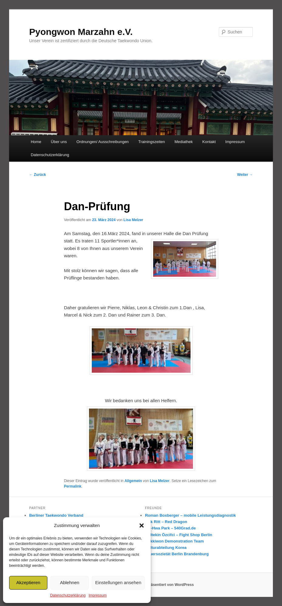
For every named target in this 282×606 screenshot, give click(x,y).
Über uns (59, 141)
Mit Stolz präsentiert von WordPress (162, 585)
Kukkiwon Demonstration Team (174, 541)
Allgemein (133, 481)
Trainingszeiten (151, 141)
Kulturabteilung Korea (166, 547)
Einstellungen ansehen (118, 582)
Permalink (72, 486)
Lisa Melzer (133, 220)
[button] (142, 525)
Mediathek (183, 141)
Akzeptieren (28, 582)
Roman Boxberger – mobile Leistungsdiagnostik (190, 515)
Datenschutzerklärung (68, 595)
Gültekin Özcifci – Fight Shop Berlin (178, 534)
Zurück (37, 175)
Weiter (245, 175)
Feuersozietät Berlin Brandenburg (176, 554)
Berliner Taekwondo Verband (56, 515)
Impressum (98, 595)
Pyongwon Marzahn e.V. (81, 32)
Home (36, 141)
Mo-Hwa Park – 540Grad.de (170, 528)
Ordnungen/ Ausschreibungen (103, 141)
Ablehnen (69, 582)
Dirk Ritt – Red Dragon (166, 521)
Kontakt (209, 141)
